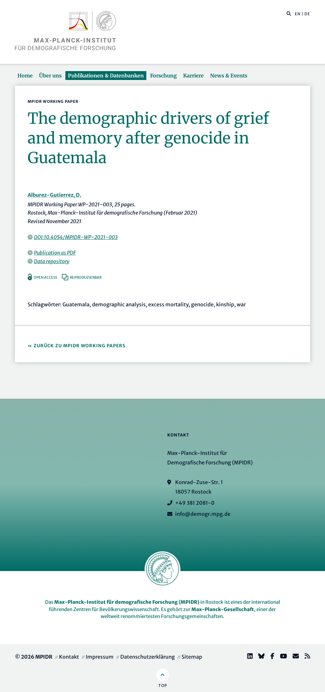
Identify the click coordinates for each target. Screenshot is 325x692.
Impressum (100, 657)
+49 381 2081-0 (195, 503)
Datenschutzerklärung (147, 657)
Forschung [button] (163, 75)
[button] (289, 13)
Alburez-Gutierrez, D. (54, 195)
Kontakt (69, 657)
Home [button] (25, 75)
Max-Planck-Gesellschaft (222, 609)
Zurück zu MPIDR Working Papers (79, 346)
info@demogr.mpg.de (202, 514)
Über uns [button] (50, 75)
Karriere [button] (193, 75)
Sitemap (192, 657)
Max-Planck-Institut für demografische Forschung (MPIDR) (126, 602)
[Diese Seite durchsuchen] (285, 14)
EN (298, 13)
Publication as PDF (55, 253)
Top (162, 685)
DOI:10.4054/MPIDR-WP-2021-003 (76, 237)
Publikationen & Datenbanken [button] (106, 75)
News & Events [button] (228, 75)
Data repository (51, 261)
